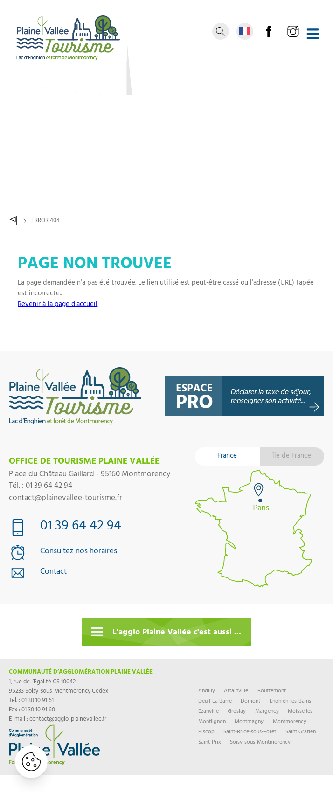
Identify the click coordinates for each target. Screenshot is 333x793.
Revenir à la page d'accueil (57, 305)
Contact (53, 573)
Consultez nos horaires (78, 552)
